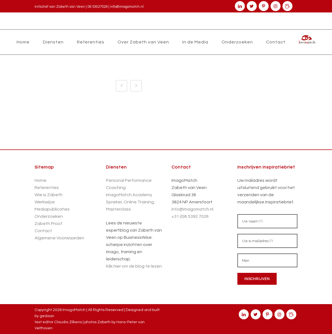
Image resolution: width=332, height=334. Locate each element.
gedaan (47, 316)
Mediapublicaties (52, 209)
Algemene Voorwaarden (59, 238)
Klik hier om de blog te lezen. (134, 266)
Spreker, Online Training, (130, 202)
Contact (43, 231)
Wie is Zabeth (49, 195)
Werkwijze (45, 202)
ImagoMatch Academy (129, 195)
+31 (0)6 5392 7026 (190, 216)
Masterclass (118, 209)
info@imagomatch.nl (127, 7)
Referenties (47, 187)
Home (40, 180)
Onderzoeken (49, 216)
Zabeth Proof (48, 223)
